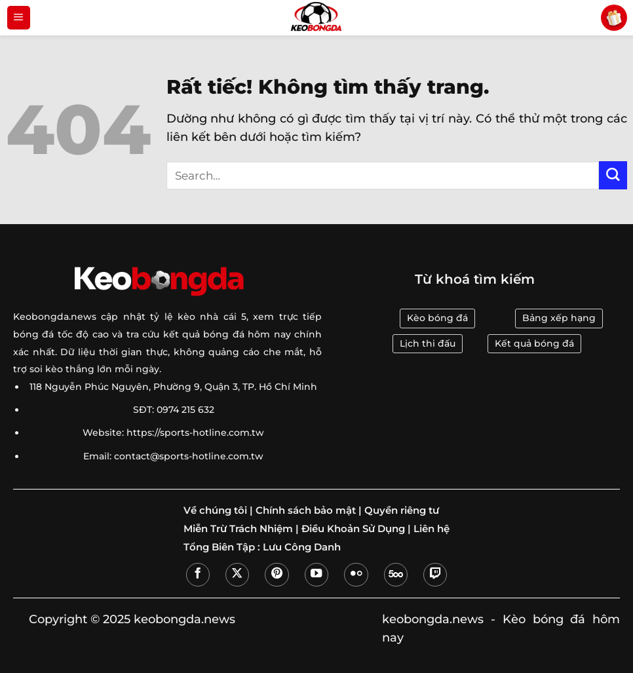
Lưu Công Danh (302, 547)
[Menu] (18, 17)
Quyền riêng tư (401, 510)
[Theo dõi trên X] (237, 574)
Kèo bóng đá (437, 318)
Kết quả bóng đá (534, 343)
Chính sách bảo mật (306, 510)
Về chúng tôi (215, 510)
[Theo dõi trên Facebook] (198, 574)
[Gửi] (613, 175)
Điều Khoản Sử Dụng (353, 529)
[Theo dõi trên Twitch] (435, 574)
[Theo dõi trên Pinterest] (276, 574)
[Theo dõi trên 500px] (396, 574)
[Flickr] (356, 574)
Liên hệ (431, 529)
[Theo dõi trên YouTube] (316, 574)
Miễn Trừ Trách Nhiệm (238, 529)
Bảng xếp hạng (559, 318)
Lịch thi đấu (427, 343)
